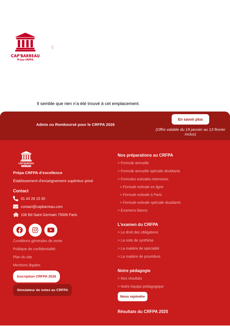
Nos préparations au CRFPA (145, 155)
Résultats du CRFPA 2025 (143, 312)
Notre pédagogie (134, 271)
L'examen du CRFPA (138, 225)
